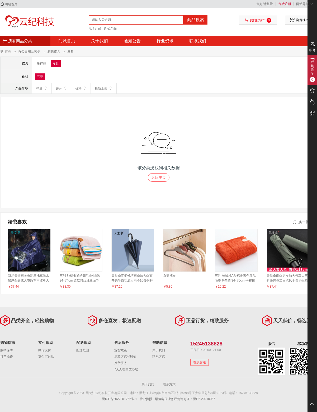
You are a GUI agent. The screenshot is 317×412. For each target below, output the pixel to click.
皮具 (70, 51)
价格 (81, 88)
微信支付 (44, 350)
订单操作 (6, 356)
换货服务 (120, 363)
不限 (40, 77)
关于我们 (99, 41)
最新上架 (103, 88)
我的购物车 (258, 20)
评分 (61, 88)
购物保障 (6, 350)
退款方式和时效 (125, 356)
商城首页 (66, 41)
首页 (8, 51)
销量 (42, 88)
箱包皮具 (54, 51)
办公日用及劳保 (29, 51)
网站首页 (11, 4)
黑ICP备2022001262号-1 (119, 399)
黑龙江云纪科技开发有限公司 (28, 22)
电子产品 (95, 28)
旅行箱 (41, 63)
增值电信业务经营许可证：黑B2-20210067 (185, 399)
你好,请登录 (264, 4)
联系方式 (158, 356)
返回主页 (158, 177)
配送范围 (82, 350)
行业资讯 (165, 41)
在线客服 (199, 362)
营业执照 (146, 399)
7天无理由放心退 (126, 369)
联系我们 (197, 41)
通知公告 (132, 41)
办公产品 (110, 28)
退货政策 (120, 350)
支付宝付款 (46, 356)
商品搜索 (195, 19)
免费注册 (284, 4)
